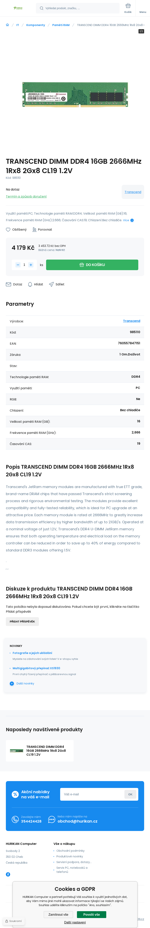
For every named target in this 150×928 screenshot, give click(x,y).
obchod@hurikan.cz (77, 821)
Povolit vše (91, 914)
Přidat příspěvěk (22, 621)
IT (17, 25)
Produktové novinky (69, 856)
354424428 (31, 821)
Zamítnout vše (58, 914)
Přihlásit (130, 794)
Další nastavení (75, 922)
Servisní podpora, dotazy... (74, 862)
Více (126, 220)
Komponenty (35, 25)
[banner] (18, 8)
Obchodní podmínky (70, 851)
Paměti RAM (61, 25)
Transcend (133, 192)
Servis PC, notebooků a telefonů (72, 870)
